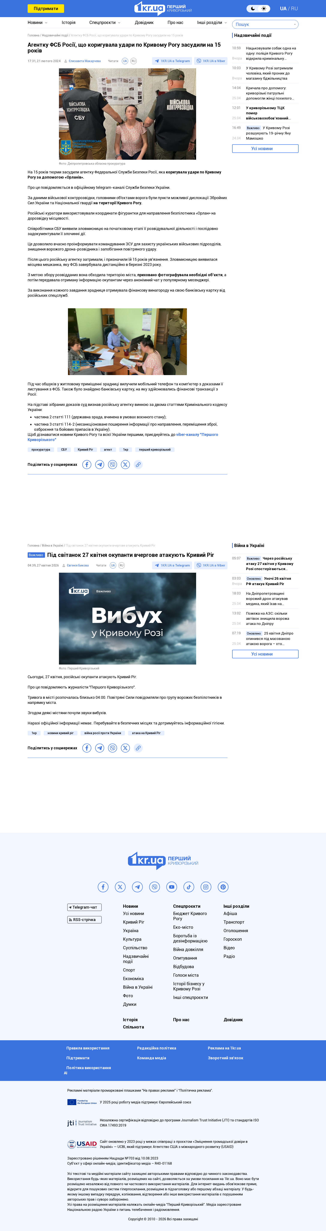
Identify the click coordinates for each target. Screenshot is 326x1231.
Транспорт (234, 922)
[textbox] (262, 24)
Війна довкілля (188, 949)
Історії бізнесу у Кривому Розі (188, 986)
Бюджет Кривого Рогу (190, 916)
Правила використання (88, 1048)
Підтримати (46, 8)
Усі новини (262, 148)
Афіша (230, 913)
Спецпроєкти (102, 22)
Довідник (144, 22)
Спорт (129, 970)
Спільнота (133, 1027)
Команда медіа (151, 1058)
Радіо (229, 956)
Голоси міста (186, 975)
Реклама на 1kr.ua (224, 1048)
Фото (128, 995)
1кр (125, 449)
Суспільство (135, 947)
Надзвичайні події (136, 959)
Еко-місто (183, 927)
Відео (229, 947)
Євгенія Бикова (78, 565)
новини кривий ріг (61, 733)
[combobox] (262, 24)
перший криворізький (155, 449)
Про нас (175, 22)
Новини (35, 22)
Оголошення (236, 930)
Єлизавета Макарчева (85, 61)
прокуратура (41, 449)
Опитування (185, 958)
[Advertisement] (127, 509)
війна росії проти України (102, 733)
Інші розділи (209, 22)
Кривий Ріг (85, 449)
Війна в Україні (138, 987)
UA (283, 9)
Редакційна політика (156, 1048)
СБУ (64, 449)
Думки (129, 1004)
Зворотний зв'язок (225, 1058)
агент (108, 449)
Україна (130, 930)
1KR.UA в (175, 61)
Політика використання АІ (87, 1070)
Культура (132, 939)
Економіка (133, 978)
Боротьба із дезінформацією (190, 938)
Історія (68, 22)
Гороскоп (233, 939)
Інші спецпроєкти (190, 997)
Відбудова (183, 966)
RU (294, 9)
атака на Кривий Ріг (146, 733)
